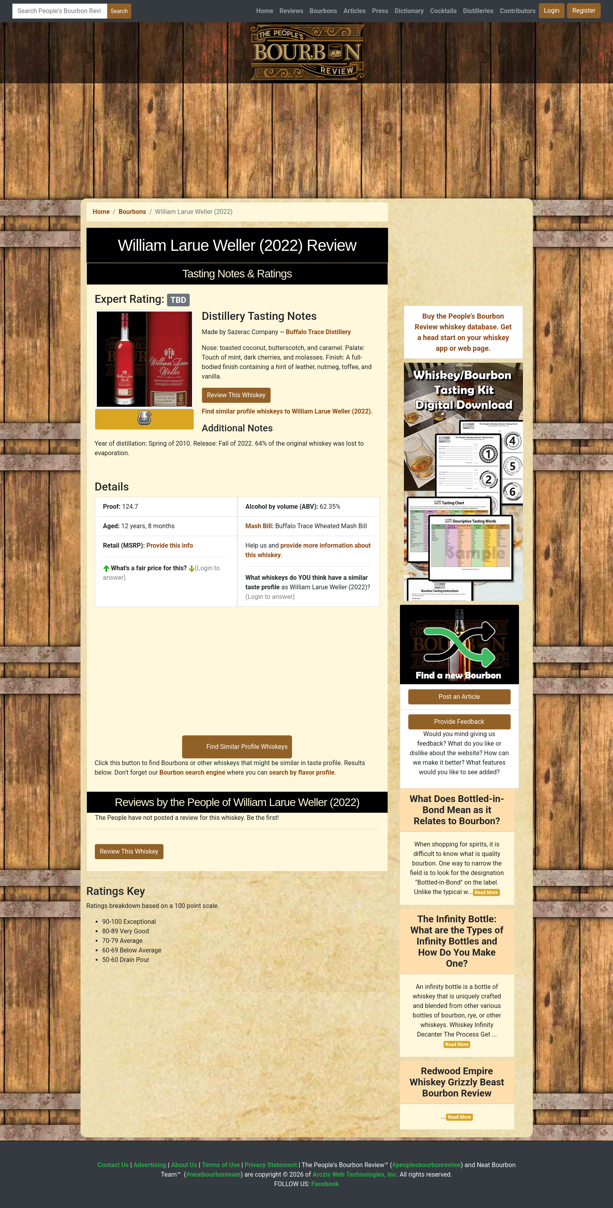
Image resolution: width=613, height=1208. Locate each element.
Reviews (292, 11)
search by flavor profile (301, 772)
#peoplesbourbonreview (426, 1165)
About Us (184, 1165)
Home (264, 11)
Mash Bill (259, 526)
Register (584, 10)
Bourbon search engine (192, 772)
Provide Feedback (459, 721)
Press (380, 11)
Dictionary (409, 11)
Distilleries (478, 11)
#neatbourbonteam (213, 1174)
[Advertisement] (307, 138)
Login (551, 10)
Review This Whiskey (236, 395)
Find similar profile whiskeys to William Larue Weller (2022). (287, 411)
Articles (355, 11)
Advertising (149, 1165)
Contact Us (113, 1165)
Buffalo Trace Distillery (318, 332)
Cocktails (443, 11)
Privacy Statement (270, 1165)
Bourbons (323, 11)
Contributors (518, 11)
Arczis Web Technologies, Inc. (355, 1174)
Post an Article (459, 696)
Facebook (325, 1184)
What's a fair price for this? (149, 568)
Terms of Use (221, 1165)
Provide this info (169, 545)
